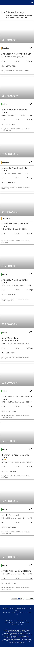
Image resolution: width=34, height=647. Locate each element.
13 (27, 598)
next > (31, 598)
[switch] (30, 47)
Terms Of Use (10, 620)
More (31, 3)
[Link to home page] (1, 2)
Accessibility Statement (14, 622)
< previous (14, 598)
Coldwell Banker (9, 608)
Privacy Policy (23, 620)
